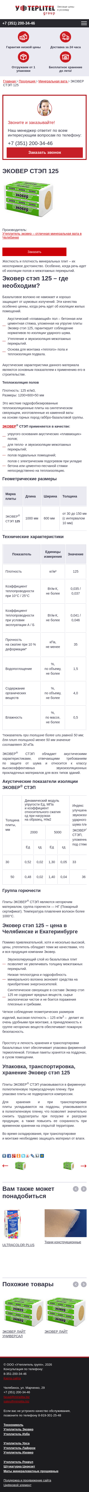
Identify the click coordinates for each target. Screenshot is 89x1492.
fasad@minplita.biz (17, 1397)
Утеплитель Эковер (18, 1429)
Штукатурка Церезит (19, 1466)
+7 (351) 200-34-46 (18, 23)
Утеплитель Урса (16, 1443)
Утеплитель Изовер (18, 1452)
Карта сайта (12, 1378)
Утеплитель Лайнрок (19, 1448)
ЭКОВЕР (9, 426)
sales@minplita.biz (16, 1401)
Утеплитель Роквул (18, 1462)
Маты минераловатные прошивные (31, 1471)
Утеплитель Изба (17, 1434)
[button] (76, 1189)
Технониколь (13, 1425)
